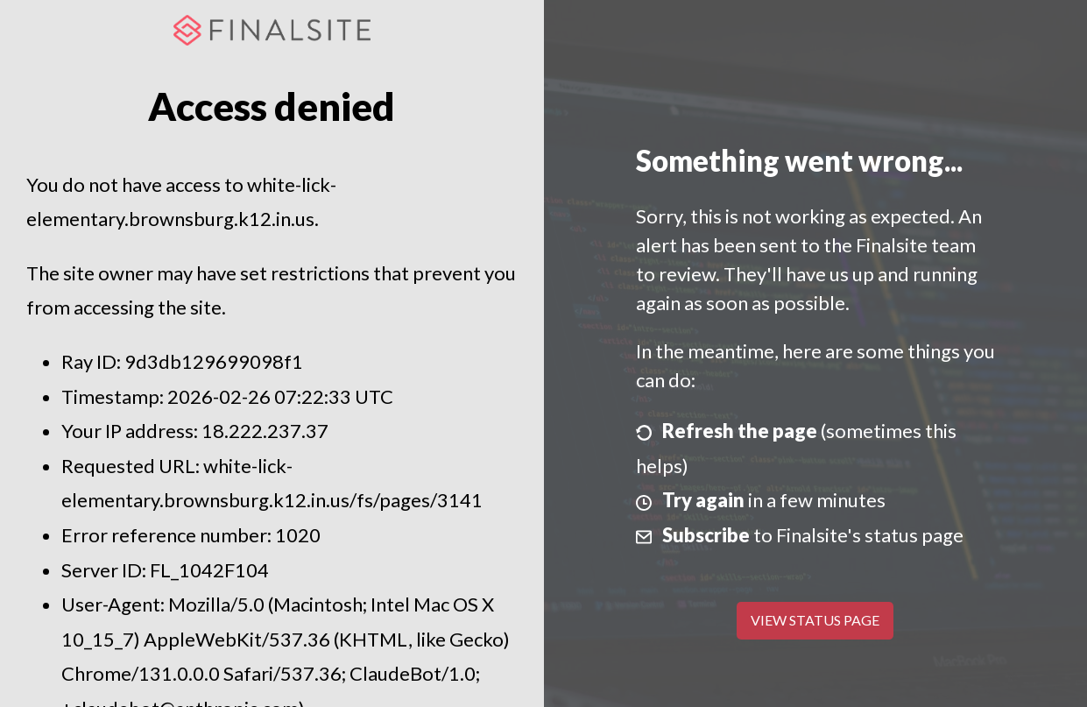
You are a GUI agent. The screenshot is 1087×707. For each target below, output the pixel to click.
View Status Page (815, 620)
